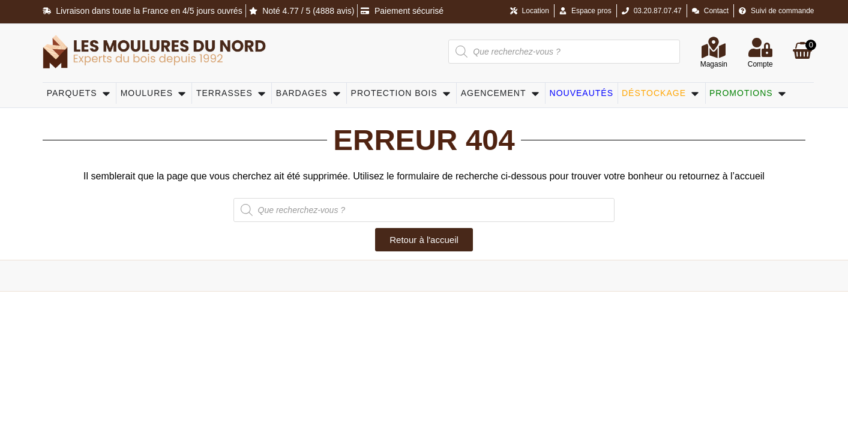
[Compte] (760, 47)
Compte (760, 64)
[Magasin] (714, 47)
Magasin (713, 64)
